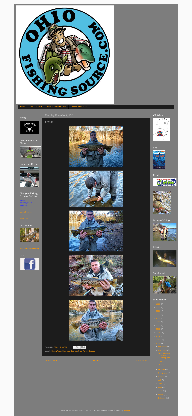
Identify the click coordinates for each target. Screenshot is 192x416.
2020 (158, 315)
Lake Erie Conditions (29, 248)
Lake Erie (24, 219)
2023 (158, 304)
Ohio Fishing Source (86, 351)
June (160, 384)
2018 (158, 322)
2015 (158, 333)
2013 (158, 340)
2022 (158, 307)
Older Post (141, 360)
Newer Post (51, 360)
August (161, 376)
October (161, 369)
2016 (158, 329)
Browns (74, 351)
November (162, 350)
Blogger (127, 410)
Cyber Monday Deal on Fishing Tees (164, 355)
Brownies (66, 351)
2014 (158, 336)
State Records (26, 212)
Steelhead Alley (35, 107)
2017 (158, 325)
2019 (158, 318)
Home (22, 107)
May (160, 387)
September (163, 373)
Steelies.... (162, 365)
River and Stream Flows (56, 107)
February (162, 398)
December (162, 346)
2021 (158, 311)
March (161, 394)
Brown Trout (56, 351)
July (160, 380)
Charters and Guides (79, 107)
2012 (158, 343)
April (160, 391)
